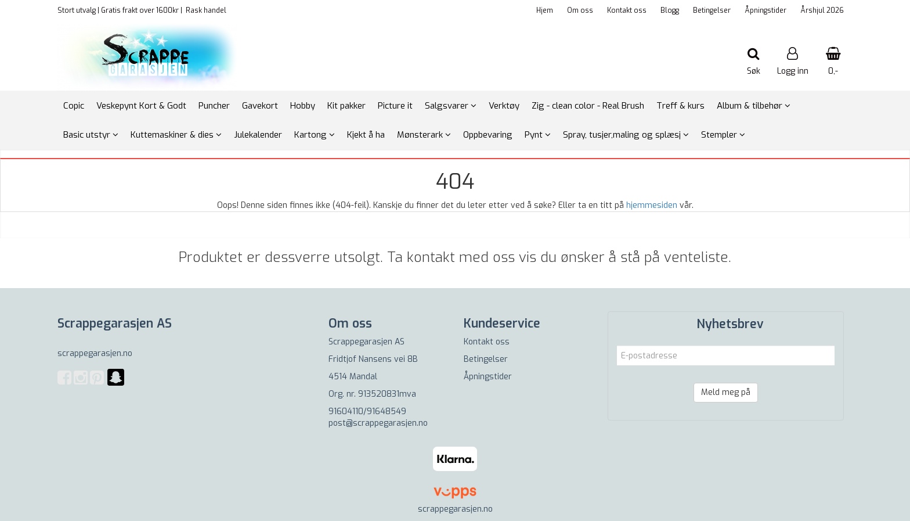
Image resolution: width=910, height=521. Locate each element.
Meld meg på (725, 392)
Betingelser (712, 10)
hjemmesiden (651, 205)
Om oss (580, 10)
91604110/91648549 (367, 411)
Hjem (544, 10)
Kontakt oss (627, 10)
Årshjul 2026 (822, 10)
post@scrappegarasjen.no (378, 423)
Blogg (669, 10)
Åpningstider (765, 10)
